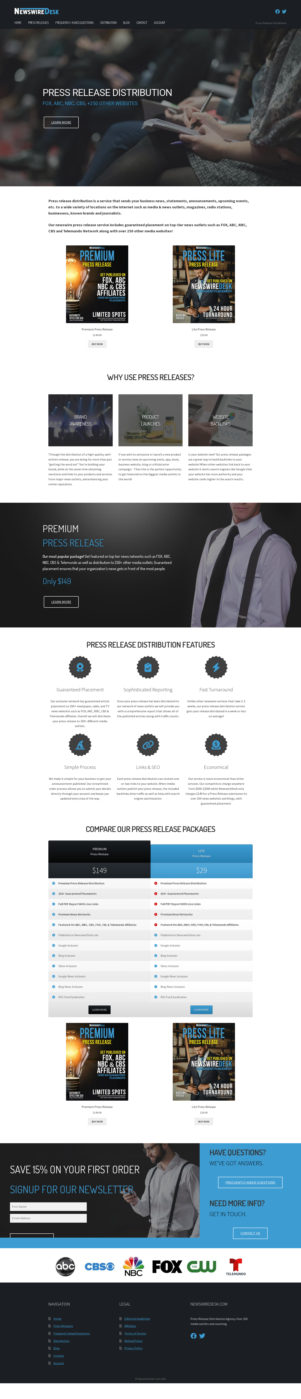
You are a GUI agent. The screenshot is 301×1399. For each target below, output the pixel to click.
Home (18, 23)
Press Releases (38, 23)
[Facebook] (277, 12)
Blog (126, 23)
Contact (141, 23)
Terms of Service (135, 1349)
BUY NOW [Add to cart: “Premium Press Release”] (97, 344)
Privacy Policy (133, 1364)
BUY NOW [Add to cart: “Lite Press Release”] (203, 344)
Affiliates (130, 1342)
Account (159, 23)
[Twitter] (284, 12)
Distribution (108, 23)
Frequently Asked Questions (74, 23)
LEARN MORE (99, 1009)
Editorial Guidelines (137, 1334)
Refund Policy (133, 1357)
